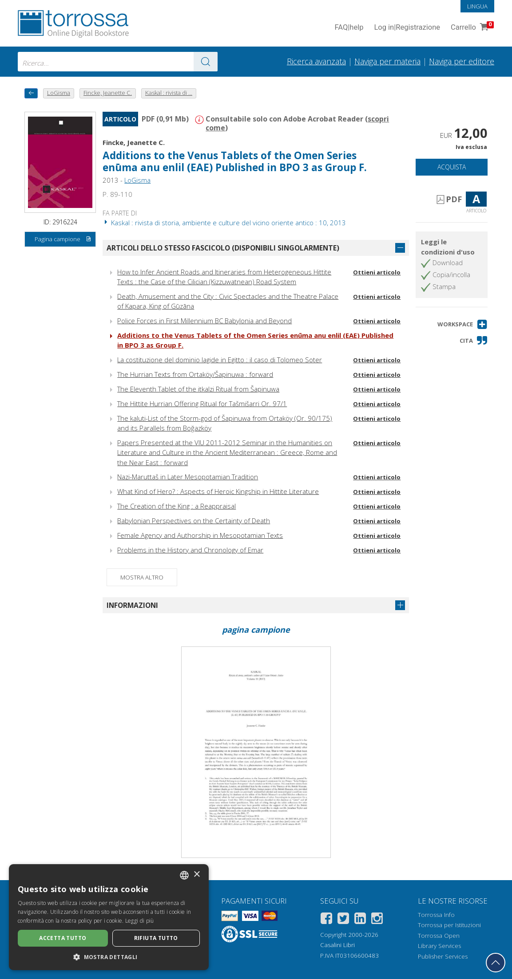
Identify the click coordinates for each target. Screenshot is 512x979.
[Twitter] (343, 920)
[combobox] (118, 61)
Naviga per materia (387, 61)
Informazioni (132, 605)
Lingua (477, 6)
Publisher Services (443, 956)
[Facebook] (326, 920)
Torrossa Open (439, 936)
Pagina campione (63, 239)
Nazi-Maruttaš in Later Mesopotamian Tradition (187, 476)
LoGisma (137, 180)
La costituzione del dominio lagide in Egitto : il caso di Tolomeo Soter (219, 359)
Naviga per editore (461, 61)
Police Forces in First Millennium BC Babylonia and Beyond (204, 320)
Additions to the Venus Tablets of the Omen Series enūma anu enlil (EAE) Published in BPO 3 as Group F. (235, 161)
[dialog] (109, 917)
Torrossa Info (436, 915)
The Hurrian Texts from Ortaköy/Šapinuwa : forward (195, 374)
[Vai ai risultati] (206, 61)
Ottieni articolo (377, 272)
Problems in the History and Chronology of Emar (190, 549)
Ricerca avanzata (316, 61)
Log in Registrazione (407, 27)
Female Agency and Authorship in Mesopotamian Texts (200, 535)
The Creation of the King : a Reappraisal (176, 505)
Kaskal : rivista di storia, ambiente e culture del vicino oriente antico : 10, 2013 (224, 222)
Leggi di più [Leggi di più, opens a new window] (139, 920)
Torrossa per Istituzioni (449, 925)
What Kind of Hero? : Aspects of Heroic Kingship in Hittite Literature (218, 491)
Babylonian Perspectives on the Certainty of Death (193, 520)
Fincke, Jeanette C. (134, 142)
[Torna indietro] (31, 93)
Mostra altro (141, 577)
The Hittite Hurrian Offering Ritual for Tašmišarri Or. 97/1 (202, 403)
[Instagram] (377, 920)
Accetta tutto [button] (62, 938)
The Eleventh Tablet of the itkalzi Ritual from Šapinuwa (198, 388)
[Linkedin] (360, 920)
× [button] (196, 874)
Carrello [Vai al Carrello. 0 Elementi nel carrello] (471, 27)
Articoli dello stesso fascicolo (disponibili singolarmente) (223, 248)
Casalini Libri (337, 945)
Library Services (439, 946)
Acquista (451, 167)
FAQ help (348, 27)
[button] (462, 324)
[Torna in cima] (495, 962)
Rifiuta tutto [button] (156, 938)
